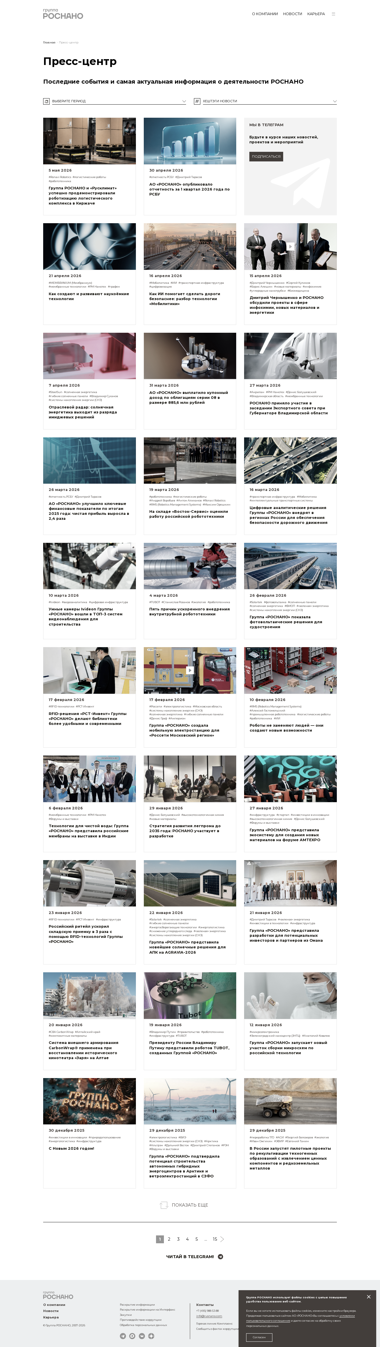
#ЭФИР (279, 1141)
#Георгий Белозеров (299, 1137)
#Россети (155, 706)
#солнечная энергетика (80, 392)
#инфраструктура (262, 814)
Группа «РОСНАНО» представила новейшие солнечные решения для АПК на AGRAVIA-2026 (187, 947)
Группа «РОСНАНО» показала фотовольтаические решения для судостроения (286, 622)
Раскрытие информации (137, 1304)
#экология (198, 602)
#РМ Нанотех (97, 286)
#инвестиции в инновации (310, 814)
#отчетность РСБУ (161, 177)
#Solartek (256, 602)
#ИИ (174, 282)
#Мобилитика (159, 282)
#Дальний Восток (176, 1145)
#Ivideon (54, 602)
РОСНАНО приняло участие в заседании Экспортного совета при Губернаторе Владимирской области (289, 408)
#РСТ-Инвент (85, 706)
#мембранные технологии (67, 286)
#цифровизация (160, 286)
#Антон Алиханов (189, 500)
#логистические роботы (89, 177)
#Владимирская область (266, 396)
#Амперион (177, 718)
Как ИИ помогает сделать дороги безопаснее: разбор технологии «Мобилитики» (184, 299)
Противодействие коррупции (141, 1319)
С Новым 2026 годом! (71, 1148)
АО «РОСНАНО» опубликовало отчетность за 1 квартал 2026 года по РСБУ (189, 189)
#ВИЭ (182, 1137)
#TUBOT (154, 602)
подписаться (266, 156)
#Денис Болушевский (301, 392)
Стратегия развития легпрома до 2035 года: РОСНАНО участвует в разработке (185, 831)
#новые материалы (287, 286)
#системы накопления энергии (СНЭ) (75, 400)
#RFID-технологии (61, 706)
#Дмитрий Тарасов (188, 177)
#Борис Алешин (261, 286)
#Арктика (211, 1141)
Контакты (205, 1305)
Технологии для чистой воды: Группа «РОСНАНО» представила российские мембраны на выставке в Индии (89, 831)
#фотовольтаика (275, 602)
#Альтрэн (156, 1145)
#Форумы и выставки (63, 818)
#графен (114, 286)
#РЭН (225, 1145)
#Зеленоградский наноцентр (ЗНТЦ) (275, 1035)
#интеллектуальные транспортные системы (281, 500)
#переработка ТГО (262, 1137)
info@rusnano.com (209, 1316)
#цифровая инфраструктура (108, 602)
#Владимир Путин (162, 1031)
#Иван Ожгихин (261, 1141)
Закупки (126, 1314)
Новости (292, 14)
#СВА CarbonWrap (61, 1031)
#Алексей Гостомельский (267, 710)
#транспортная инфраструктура (201, 282)
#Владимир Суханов (104, 396)
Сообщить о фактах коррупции (217, 1328)
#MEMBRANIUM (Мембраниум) (70, 282)
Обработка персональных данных (143, 1325)
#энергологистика (211, 927)
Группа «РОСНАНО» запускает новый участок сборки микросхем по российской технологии (288, 1047)
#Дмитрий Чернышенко (267, 282)
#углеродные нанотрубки (268, 290)
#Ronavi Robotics (60, 177)
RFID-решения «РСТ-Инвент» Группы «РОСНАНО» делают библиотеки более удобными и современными (88, 719)
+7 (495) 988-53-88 (207, 1310)
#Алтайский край (87, 1031)
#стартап (282, 814)
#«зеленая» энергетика (313, 606)
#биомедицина (298, 290)
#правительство (188, 1031)
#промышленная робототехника (272, 714)
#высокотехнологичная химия (202, 814)
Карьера (316, 14)
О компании (265, 14)
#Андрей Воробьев (162, 500)
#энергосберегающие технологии (173, 927)
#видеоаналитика (74, 602)
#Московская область (207, 706)
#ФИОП (290, 606)
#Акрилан (257, 392)
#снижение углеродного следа (170, 931)
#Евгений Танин (297, 1141)
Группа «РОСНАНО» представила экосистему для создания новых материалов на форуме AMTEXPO (285, 835)
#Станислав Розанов (176, 602)
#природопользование (105, 1137)
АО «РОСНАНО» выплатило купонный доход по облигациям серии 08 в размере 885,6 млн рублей (188, 397)
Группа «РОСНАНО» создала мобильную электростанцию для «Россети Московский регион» (184, 730)
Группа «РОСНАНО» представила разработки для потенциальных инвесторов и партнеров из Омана (286, 935)
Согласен (259, 1337)
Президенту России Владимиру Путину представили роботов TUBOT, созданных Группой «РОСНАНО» (189, 1047)
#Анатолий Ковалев (316, 1035)
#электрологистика (177, 706)
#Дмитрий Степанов (205, 1145)
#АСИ (280, 1137)
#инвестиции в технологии (269, 923)
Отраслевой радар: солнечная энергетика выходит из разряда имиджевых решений (83, 412)
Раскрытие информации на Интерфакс (147, 1309)
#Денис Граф (158, 718)
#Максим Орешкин (216, 504)
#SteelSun (55, 392)
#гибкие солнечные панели (68, 396)
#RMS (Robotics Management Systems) (175, 504)
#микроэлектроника (264, 1031)
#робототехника (60, 181)
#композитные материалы (68, 1035)
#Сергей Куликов (298, 282)
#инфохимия (312, 286)
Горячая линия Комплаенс (214, 1323)
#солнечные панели (302, 602)
